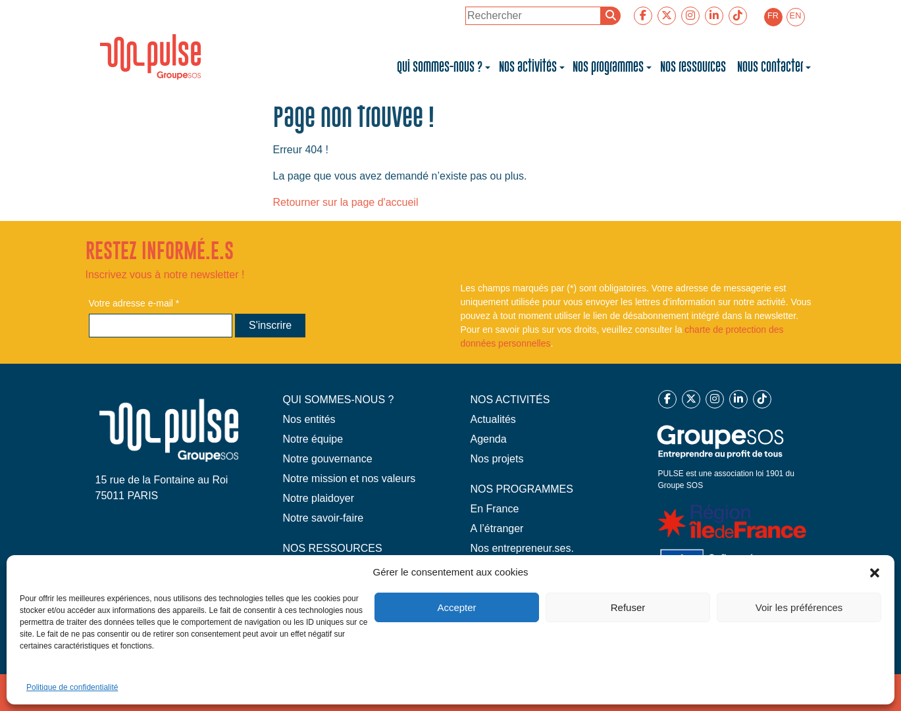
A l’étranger (497, 528)
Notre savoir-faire (323, 518)
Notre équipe (313, 439)
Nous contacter (770, 67)
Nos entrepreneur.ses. (522, 548)
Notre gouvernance (328, 458)
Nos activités (528, 67)
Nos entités (309, 419)
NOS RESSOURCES (332, 548)
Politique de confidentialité (72, 687)
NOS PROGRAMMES (522, 489)
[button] (874, 572)
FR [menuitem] (773, 15)
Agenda (489, 439)
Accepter (456, 607)
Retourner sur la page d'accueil (346, 202)
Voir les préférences (799, 607)
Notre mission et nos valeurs (349, 478)
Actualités (493, 419)
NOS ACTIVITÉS (510, 399)
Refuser (628, 607)
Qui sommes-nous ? (439, 67)
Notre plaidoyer (319, 498)
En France (495, 508)
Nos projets (497, 458)
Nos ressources (694, 67)
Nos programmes (608, 67)
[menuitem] (773, 17)
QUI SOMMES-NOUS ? (338, 399)
